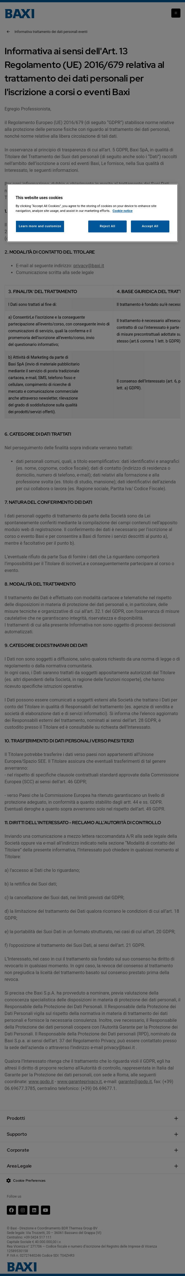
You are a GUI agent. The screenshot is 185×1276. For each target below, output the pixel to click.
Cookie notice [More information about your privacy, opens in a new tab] (123, 211)
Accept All (150, 226)
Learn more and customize (40, 226)
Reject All (107, 226)
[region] (92, 213)
